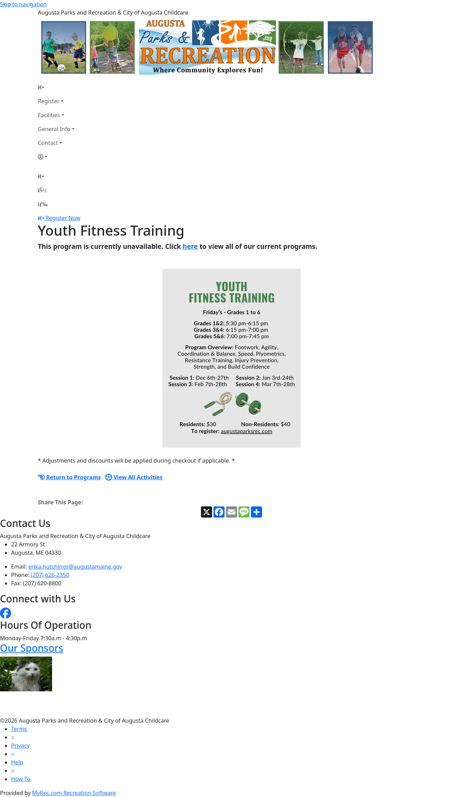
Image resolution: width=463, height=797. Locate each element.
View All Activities (134, 477)
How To (20, 779)
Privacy (20, 745)
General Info (54, 129)
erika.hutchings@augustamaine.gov (75, 566)
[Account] (56, 157)
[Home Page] (56, 87)
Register (48, 101)
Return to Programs (69, 477)
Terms (19, 729)
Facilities (49, 115)
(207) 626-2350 (50, 575)
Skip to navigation (23, 4)
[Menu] (43, 204)
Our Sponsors (31, 647)
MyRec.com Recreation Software (74, 793)
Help (17, 762)
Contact (48, 143)
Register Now (62, 218)
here (190, 246)
